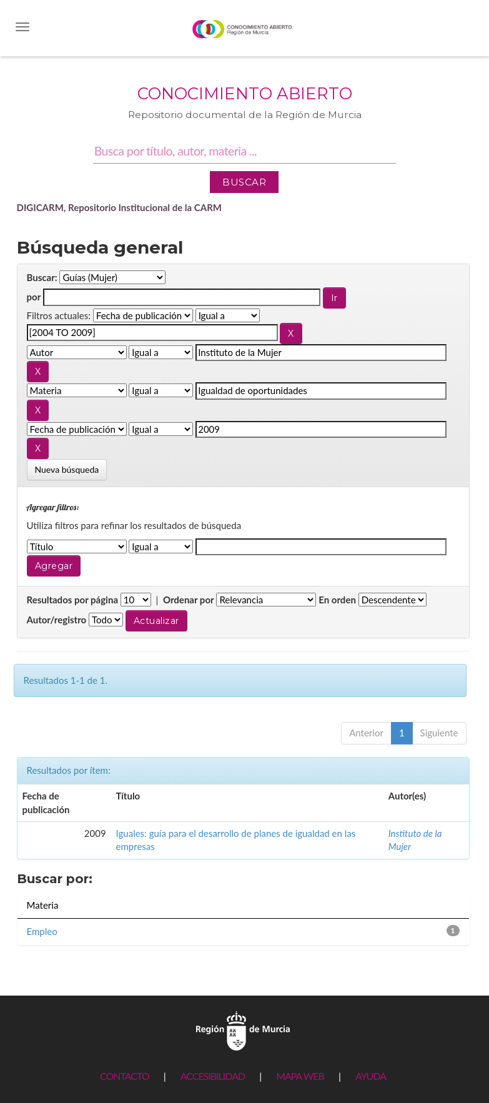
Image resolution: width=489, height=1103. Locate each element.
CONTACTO (124, 1076)
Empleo (42, 931)
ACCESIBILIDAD (212, 1076)
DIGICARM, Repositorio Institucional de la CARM (119, 207)
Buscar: (42, 277)
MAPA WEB (300, 1076)
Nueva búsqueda (67, 469)
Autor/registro (57, 619)
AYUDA (370, 1076)
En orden (337, 599)
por (34, 296)
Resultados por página (73, 599)
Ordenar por (188, 599)
